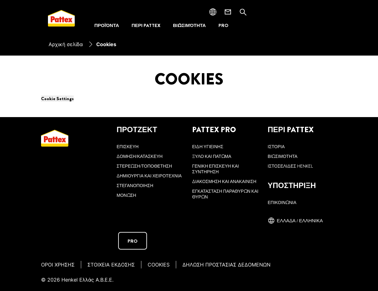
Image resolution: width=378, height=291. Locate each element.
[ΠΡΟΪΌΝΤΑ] (106, 26)
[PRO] (223, 26)
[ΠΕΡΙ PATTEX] (146, 26)
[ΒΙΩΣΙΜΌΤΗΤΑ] (189, 26)
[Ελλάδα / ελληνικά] (295, 220)
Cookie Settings (57, 98)
